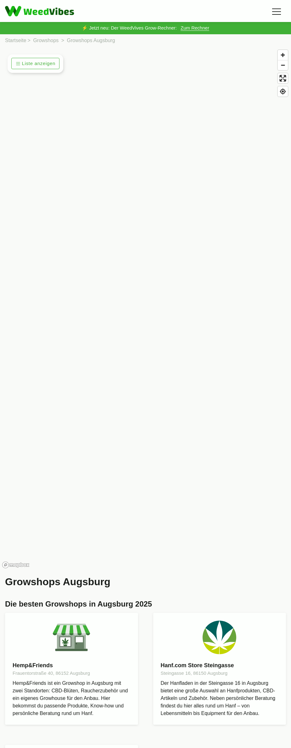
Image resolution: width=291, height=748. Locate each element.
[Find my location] (283, 91)
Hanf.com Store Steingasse (197, 665)
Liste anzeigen (35, 63)
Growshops (46, 40)
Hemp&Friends (33, 665)
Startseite (15, 40)
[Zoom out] (283, 65)
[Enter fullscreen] (283, 78)
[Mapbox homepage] (16, 565)
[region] (145, 308)
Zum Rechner (195, 27)
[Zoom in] (283, 55)
